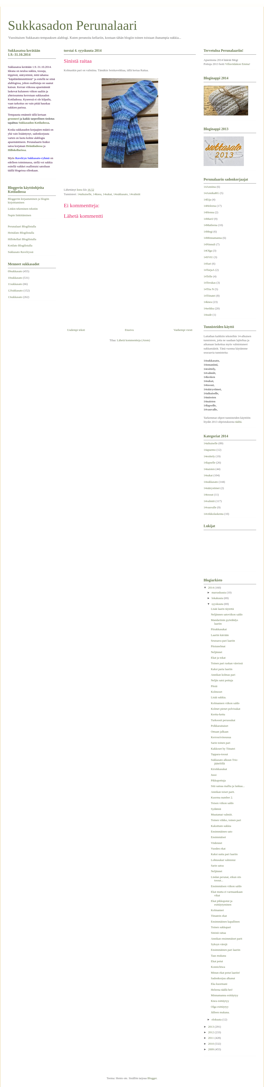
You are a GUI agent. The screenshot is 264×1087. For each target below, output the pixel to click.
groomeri (13, 118)
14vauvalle (210, 507)
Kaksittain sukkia (221, 826)
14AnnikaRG (211, 193)
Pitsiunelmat (218, 646)
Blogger (152, 1078)
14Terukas (210, 282)
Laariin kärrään (220, 635)
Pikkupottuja (218, 780)
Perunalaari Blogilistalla (22, 226)
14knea (97, 194)
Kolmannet (217, 910)
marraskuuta (219, 592)
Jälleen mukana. (220, 1012)
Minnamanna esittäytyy (224, 995)
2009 (211, 1049)
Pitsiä (214, 686)
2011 (211, 1038)
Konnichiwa (218, 966)
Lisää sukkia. (218, 697)
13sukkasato (15, 297)
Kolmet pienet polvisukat (225, 708)
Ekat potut (217, 961)
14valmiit (134, 194)
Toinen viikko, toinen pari (226, 820)
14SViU (208, 257)
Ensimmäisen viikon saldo (226, 886)
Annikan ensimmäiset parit (226, 938)
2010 (211, 1043)
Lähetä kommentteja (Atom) (133, 340)
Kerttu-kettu (218, 714)
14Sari (207, 263)
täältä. (238, 421)
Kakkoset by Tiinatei (223, 748)
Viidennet (216, 843)
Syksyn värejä (219, 944)
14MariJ (208, 218)
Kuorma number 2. (222, 797)
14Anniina (210, 186)
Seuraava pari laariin (223, 640)
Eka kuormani (219, 984)
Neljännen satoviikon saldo (227, 614)
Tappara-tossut (219, 754)
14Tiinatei (209, 295)
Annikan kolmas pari (223, 674)
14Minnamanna (213, 237)
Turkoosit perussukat (223, 720)
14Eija (207, 199)
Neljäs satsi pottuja (222, 680)
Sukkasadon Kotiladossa (34, 122)
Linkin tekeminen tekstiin (23, 208)
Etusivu (129, 330)
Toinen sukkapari (221, 927)
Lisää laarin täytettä (222, 608)
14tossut (208, 494)
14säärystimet (212, 488)
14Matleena (210, 225)
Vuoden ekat (218, 848)
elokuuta (217, 1019)
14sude (208, 314)
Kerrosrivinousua (221, 737)
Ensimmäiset (218, 837)
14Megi (208, 231)
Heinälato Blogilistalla (21, 232)
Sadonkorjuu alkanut (223, 978)
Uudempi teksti (76, 330)
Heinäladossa (34, 146)
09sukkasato (15, 271)
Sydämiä (216, 809)
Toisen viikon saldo (222, 803)
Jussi (213, 774)
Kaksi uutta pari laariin (224, 854)
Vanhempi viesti (183, 330)
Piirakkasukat (219, 629)
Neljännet (216, 652)
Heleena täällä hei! (221, 989)
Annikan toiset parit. (223, 792)
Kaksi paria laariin (221, 669)
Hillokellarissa (17, 150)
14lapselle (209, 462)
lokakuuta (218, 598)
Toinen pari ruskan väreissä (227, 663)
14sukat (107, 194)
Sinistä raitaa (218, 932)
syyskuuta (218, 604)
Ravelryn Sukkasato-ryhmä (32, 158)
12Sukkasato (15, 290)
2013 (211, 1026)
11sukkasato (15, 284)
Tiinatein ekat (219, 915)
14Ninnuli (209, 244)
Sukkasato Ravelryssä (20, 252)
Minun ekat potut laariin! (225, 972)
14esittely (209, 456)
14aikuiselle (84, 194)
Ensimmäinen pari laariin (225, 949)
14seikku (209, 308)
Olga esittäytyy (219, 1006)
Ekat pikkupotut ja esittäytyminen (221, 902)
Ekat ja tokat (218, 657)
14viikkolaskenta (214, 513)
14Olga (208, 250)
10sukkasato (15, 277)
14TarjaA (209, 270)
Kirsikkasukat (219, 769)
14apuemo (210, 449)
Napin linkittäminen (19, 215)
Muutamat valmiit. (221, 814)
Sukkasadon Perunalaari (72, 25)
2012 (211, 1032)
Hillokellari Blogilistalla (22, 239)
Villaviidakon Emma (237, 64)
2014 (211, 587)
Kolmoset (216, 691)
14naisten (209, 469)
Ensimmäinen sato (221, 831)
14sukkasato (120, 194)
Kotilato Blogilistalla (20, 245)
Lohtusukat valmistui (223, 860)
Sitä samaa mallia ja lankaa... (228, 786)
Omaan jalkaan (219, 731)
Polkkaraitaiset (219, 725)
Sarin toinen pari (220, 742)
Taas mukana (218, 955)
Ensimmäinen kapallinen (225, 921)
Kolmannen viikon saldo (225, 703)
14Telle (208, 276)
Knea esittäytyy (220, 1001)
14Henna (209, 212)
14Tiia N (209, 289)
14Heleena (210, 205)
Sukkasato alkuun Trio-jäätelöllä (224, 761)
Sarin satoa (217, 865)
